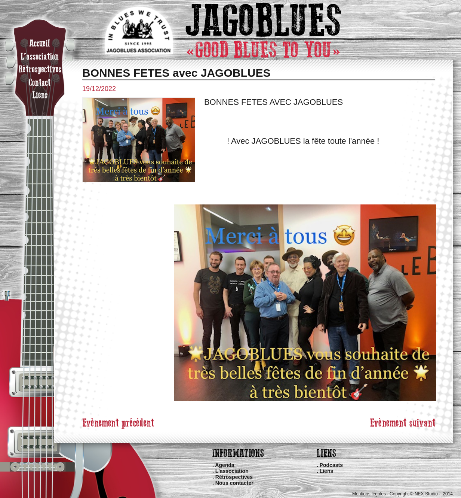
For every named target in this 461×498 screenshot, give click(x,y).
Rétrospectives (234, 477)
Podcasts (331, 465)
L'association (232, 471)
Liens (327, 471)
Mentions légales (369, 494)
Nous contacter (234, 483)
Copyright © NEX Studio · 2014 (421, 494)
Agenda (224, 465)
